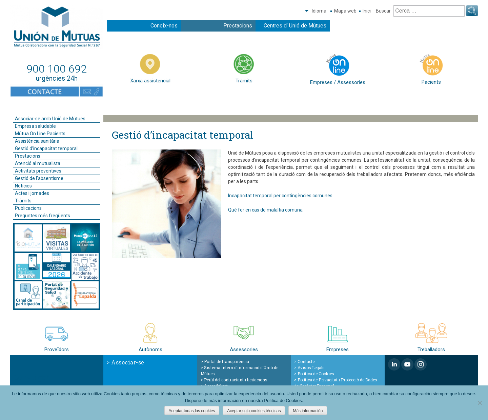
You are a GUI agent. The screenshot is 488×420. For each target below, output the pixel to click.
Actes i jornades (32, 193)
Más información (308, 410)
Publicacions (28, 208)
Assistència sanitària (37, 141)
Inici (367, 11)
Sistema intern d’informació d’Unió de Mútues (239, 370)
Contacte (306, 361)
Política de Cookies (316, 373)
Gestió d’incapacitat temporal (46, 148)
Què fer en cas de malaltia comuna (265, 210)
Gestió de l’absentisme (39, 178)
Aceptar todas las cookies (192, 410)
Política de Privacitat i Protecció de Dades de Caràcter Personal (335, 382)
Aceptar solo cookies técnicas (254, 410)
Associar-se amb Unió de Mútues (50, 118)
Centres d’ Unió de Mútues (295, 25)
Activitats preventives (38, 171)
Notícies (23, 185)
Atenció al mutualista (37, 163)
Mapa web (345, 11)
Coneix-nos (164, 25)
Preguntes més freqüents (42, 215)
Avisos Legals (311, 367)
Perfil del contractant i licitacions (235, 379)
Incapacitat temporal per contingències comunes (280, 195)
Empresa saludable (35, 126)
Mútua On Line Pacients (40, 133)
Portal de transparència (226, 361)
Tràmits (23, 200)
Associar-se (127, 362)
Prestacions (237, 25)
